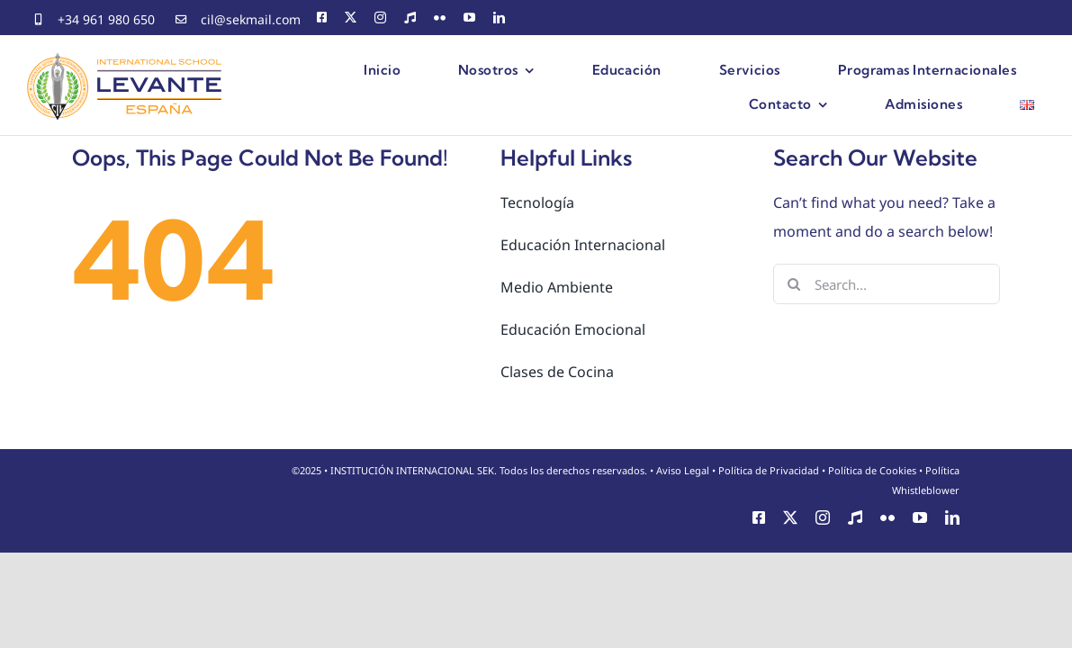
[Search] (793, 284)
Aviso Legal (682, 470)
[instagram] (380, 17)
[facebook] (322, 17)
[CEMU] (410, 17)
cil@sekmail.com (251, 19)
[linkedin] (499, 17)
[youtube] (469, 17)
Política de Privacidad (768, 470)
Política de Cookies (872, 470)
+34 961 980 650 (106, 19)
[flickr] (440, 17)
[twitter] (350, 17)
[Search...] (886, 284)
